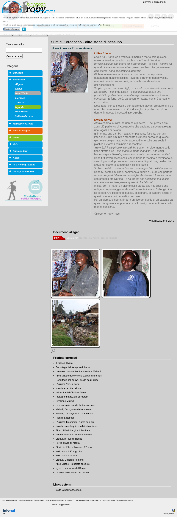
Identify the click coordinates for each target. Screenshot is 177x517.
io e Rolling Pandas (24, 164)
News (16, 137)
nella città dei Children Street (71, 392)
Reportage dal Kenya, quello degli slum (77, 380)
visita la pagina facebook (69, 490)
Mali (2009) (21, 93)
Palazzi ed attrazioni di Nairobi (72, 396)
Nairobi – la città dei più (68, 388)
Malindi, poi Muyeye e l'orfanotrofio (74, 413)
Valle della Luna (24, 116)
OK (24, 29)
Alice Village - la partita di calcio (73, 463)
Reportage (19, 79)
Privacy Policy (169, 514)
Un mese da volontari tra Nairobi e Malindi (78, 371)
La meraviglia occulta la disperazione (75, 405)
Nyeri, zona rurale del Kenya (71, 468)
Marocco (20, 98)
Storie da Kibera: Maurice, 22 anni (74, 447)
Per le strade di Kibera (67, 442)
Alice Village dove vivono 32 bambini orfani (78, 375)
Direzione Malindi (65, 401)
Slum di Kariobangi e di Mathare (73, 430)
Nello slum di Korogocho (69, 451)
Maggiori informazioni (12, 29)
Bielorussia (21, 111)
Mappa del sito (64, 505)
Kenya (19, 88)
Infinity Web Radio (23, 171)
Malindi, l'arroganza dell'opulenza (73, 409)
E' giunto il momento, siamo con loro (75, 422)
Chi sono (18, 72)
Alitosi (16, 157)
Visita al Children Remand (70, 459)
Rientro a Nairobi (65, 417)
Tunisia (19, 102)
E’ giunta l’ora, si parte (67, 384)
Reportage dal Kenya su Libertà (73, 367)
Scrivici (54, 505)
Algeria (19, 84)
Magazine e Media (23, 123)
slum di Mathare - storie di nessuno (74, 434)
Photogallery (20, 151)
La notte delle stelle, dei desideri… (74, 472)
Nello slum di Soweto (67, 455)
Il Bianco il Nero (64, 363)
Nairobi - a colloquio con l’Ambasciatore (77, 426)
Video (16, 144)
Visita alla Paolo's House (69, 438)
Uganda (19, 107)
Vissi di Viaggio (22, 130)
